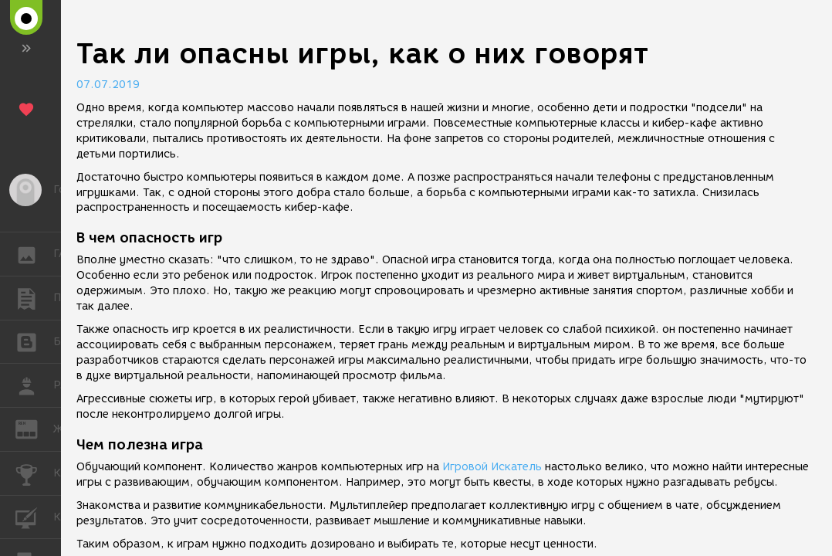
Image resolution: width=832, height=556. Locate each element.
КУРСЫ (34, 516)
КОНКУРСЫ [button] (34, 473)
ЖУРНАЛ (34, 428)
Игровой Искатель (492, 466)
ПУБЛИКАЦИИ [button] (34, 298)
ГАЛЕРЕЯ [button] (34, 254)
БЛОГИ (34, 340)
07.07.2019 (108, 84)
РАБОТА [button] (34, 385)
